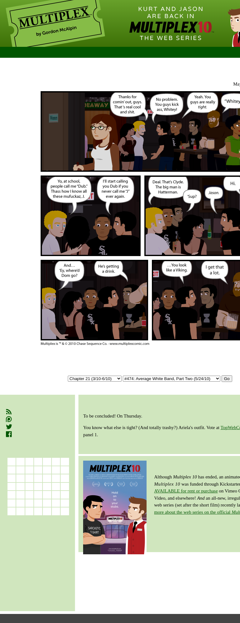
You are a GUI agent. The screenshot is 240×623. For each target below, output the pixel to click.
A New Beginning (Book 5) (73, 74)
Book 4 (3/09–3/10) (25, 561)
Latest (208, 65)
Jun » (56, 519)
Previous (118, 65)
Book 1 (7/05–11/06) (26, 540)
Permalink (154, 65)
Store (210, 52)
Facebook (21, 434)
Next (184, 65)
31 (20, 511)
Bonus (165, 52)
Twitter (18, 427)
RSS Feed (21, 411)
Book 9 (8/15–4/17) (25, 596)
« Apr (20, 519)
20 (47, 494)
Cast (124, 52)
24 (20, 503)
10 (20, 486)
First (90, 65)
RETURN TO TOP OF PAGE (187, 562)
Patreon (19, 419)
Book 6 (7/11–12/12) (26, 575)
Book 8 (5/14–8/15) (25, 589)
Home (17, 52)
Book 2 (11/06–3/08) (26, 547)
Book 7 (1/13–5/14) (25, 582)
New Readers (56, 52)
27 (47, 503)
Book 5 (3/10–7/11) (25, 568)
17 (20, 494)
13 (47, 486)
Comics (96, 52)
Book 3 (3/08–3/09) (25, 554)
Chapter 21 (126, 74)
